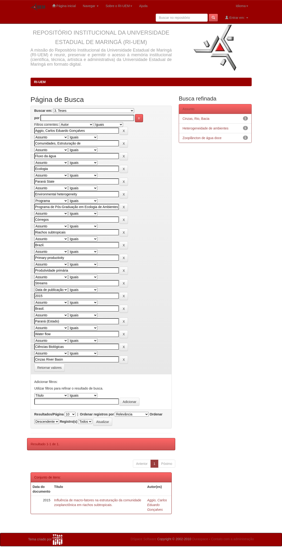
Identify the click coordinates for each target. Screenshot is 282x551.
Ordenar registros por (97, 414)
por (37, 118)
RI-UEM (40, 82)
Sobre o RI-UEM (119, 6)
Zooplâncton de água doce (202, 138)
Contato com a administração (232, 539)
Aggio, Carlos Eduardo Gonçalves (157, 504)
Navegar (91, 6)
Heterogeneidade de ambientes (205, 128)
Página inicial (64, 6)
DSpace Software (143, 539)
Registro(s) (68, 421)
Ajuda (143, 6)
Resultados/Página (49, 414)
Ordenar (156, 414)
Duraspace (200, 539)
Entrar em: (236, 18)
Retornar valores (49, 368)
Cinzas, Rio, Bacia (196, 119)
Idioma (242, 6)
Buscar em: (43, 111)
